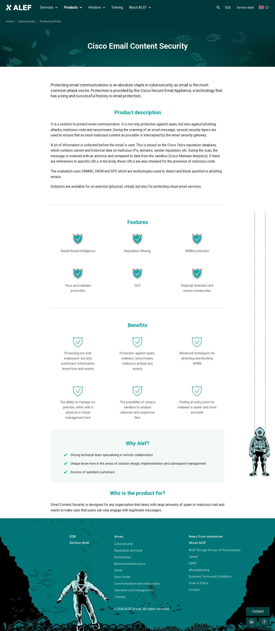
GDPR (193, 563)
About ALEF (140, 7)
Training (117, 7)
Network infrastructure (129, 564)
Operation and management (133, 590)
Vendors (96, 7)
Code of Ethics (198, 583)
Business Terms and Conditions (210, 576)
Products (73, 7)
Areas (118, 536)
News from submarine (206, 536)
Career (193, 556)
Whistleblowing (199, 570)
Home (10, 21)
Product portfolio (50, 21)
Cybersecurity (26, 21)
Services (49, 7)
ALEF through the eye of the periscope (215, 550)
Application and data (128, 550)
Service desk (245, 7)
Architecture (122, 557)
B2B (228, 7)
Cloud (118, 570)
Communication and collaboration (137, 583)
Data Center (122, 577)
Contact (194, 589)
